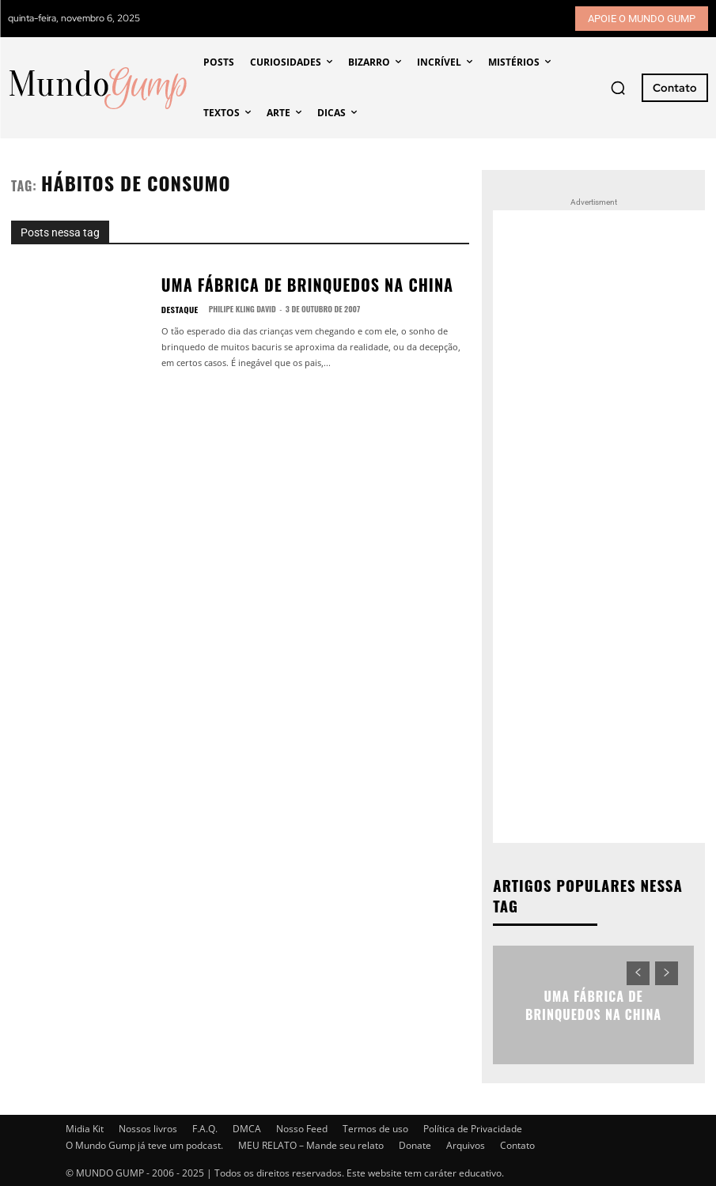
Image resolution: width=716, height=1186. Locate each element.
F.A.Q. (205, 1127)
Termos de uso (375, 1127)
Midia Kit (85, 1127)
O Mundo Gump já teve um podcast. (144, 1143)
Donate (415, 1143)
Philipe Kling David (237, 306)
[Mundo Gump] (99, 88)
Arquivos (465, 1143)
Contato (517, 1143)
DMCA (247, 1127)
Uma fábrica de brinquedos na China (267, 285)
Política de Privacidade (472, 1127)
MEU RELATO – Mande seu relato (311, 1143)
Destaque (177, 306)
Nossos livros (148, 1127)
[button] (618, 88)
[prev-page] (638, 972)
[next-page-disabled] (666, 972)
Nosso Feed (302, 1127)
